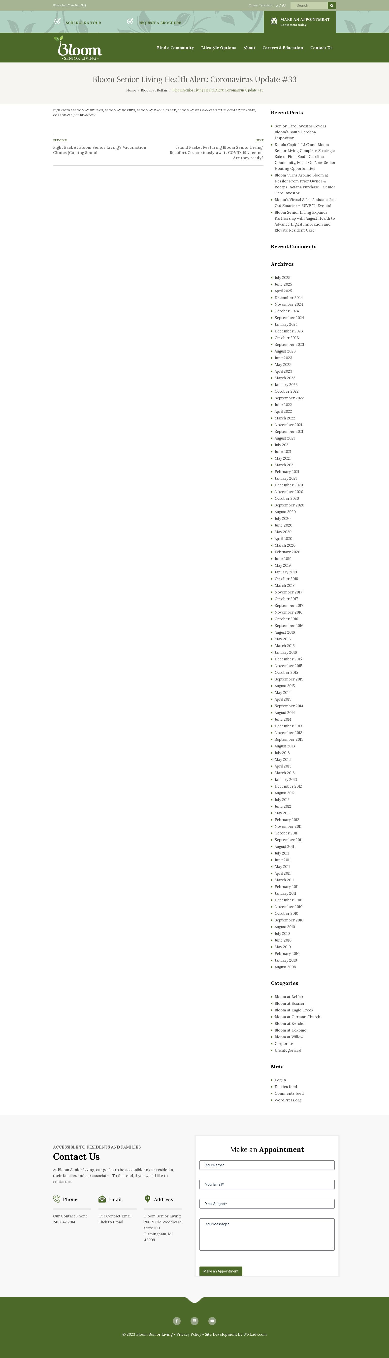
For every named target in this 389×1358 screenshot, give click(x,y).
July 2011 (282, 853)
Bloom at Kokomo (239, 110)
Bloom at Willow (289, 1036)
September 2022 (289, 398)
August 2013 (285, 746)
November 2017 (288, 592)
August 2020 (285, 511)
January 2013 (286, 779)
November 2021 (288, 424)
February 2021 (287, 471)
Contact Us (321, 47)
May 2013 (283, 759)
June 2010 (283, 940)
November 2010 (288, 906)
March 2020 (285, 545)
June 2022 (283, 404)
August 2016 (285, 632)
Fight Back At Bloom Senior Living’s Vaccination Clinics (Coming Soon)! (99, 150)
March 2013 (285, 772)
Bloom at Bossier (120, 110)
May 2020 (283, 532)
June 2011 (283, 859)
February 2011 (286, 886)
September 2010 (289, 920)
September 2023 (289, 344)
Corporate (63, 115)
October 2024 (287, 311)
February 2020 (287, 552)
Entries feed (286, 1086)
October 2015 (286, 672)
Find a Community (175, 47)
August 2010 (285, 926)
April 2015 (283, 699)
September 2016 (289, 625)
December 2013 (288, 726)
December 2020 (289, 485)
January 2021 (286, 478)
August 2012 (285, 793)
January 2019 (286, 572)
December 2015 (288, 659)
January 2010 (286, 960)
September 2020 (289, 505)
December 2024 (289, 297)
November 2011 (288, 826)
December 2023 (289, 331)
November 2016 (288, 612)
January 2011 (285, 893)
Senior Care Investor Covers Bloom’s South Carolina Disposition (300, 132)
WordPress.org (288, 1100)
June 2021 (283, 451)
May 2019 (283, 565)
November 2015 (288, 665)
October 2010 (286, 913)
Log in (280, 1080)
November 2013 (288, 732)
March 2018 (284, 585)
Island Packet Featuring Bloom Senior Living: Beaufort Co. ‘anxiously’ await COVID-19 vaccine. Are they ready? (216, 152)
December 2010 (288, 900)
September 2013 (289, 739)
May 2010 (283, 947)
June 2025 (283, 284)
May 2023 (283, 364)
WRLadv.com (255, 1334)
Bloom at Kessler (290, 1023)
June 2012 (283, 806)
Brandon (88, 115)
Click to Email (110, 1222)
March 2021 (284, 465)
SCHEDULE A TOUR (83, 23)
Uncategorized (288, 1050)
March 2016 (285, 645)
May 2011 (282, 866)
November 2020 (289, 491)
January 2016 (286, 652)
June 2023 (283, 357)
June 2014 (283, 719)
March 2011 (284, 880)
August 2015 (285, 685)
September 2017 (289, 605)
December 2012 (288, 786)
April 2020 (283, 538)
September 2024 (289, 317)
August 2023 (285, 351)
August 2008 (285, 967)
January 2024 (286, 324)
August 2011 (284, 846)
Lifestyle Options (218, 47)
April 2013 (283, 766)
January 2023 (286, 384)
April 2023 (283, 371)
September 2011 (288, 839)
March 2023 (285, 378)
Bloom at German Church (200, 110)
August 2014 (285, 712)
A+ (284, 5)
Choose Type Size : (261, 5)
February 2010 (287, 953)
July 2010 (282, 933)
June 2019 (283, 558)
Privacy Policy (188, 1334)
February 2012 (287, 819)
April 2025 (283, 291)
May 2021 (283, 458)
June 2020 (283, 525)
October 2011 (286, 833)
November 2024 (289, 304)
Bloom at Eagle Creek (156, 110)
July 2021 (282, 445)
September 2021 (289, 431)
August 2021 (285, 438)
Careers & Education (282, 47)
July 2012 (282, 799)
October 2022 (287, 391)
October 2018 (286, 578)
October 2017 (286, 598)
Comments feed (289, 1093)
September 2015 (289, 679)
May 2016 (283, 639)
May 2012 (283, 813)
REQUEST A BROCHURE (159, 23)
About (249, 47)
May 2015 (283, 692)
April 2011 (283, 873)
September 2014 (289, 706)
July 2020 (283, 518)
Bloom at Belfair (88, 110)
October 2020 (287, 498)
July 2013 (282, 752)
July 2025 (282, 277)
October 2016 (286, 619)
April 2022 (283, 411)
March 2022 (285, 418)
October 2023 (287, 337)
